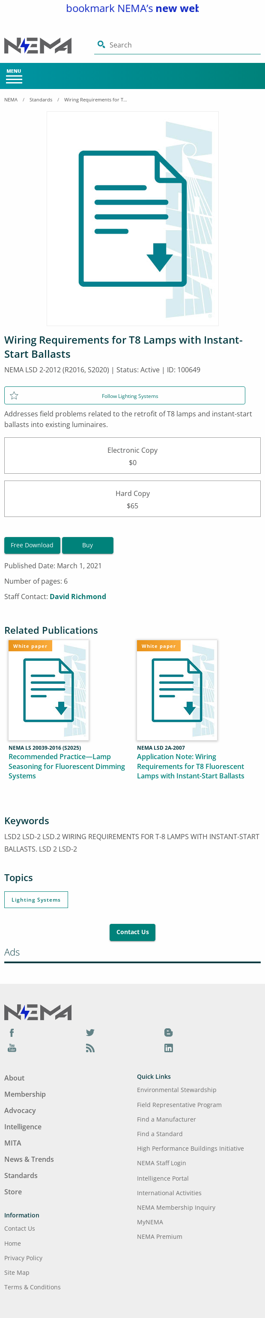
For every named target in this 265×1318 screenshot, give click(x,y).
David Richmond (78, 596)
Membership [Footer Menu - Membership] (25, 1094)
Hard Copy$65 (132, 499)
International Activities (169, 1193)
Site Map (17, 1272)
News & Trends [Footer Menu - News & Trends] (29, 1159)
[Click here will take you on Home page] (49, 45)
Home (12, 1243)
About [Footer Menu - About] (14, 1078)
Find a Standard (160, 1134)
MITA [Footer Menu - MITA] (12, 1143)
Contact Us (132, 932)
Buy (87, 545)
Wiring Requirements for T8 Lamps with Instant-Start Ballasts (96, 99)
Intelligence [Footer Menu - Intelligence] (23, 1126)
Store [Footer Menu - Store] (13, 1191)
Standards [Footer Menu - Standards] (21, 1175)
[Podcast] (90, 1047)
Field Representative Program (179, 1105)
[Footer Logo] (37, 1011)
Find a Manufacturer (166, 1119)
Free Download (32, 545)
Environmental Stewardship (177, 1090)
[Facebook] (12, 1032)
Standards (41, 99)
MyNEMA (150, 1222)
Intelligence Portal (163, 1178)
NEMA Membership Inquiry (176, 1207)
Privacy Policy (23, 1258)
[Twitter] (90, 1032)
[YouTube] (12, 1047)
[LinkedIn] (168, 1047)
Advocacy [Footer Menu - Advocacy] (20, 1110)
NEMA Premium (159, 1236)
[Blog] (168, 1032)
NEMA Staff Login (161, 1163)
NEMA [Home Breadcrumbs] (11, 99)
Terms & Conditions (32, 1287)
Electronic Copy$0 (132, 455)
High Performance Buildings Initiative (190, 1148)
